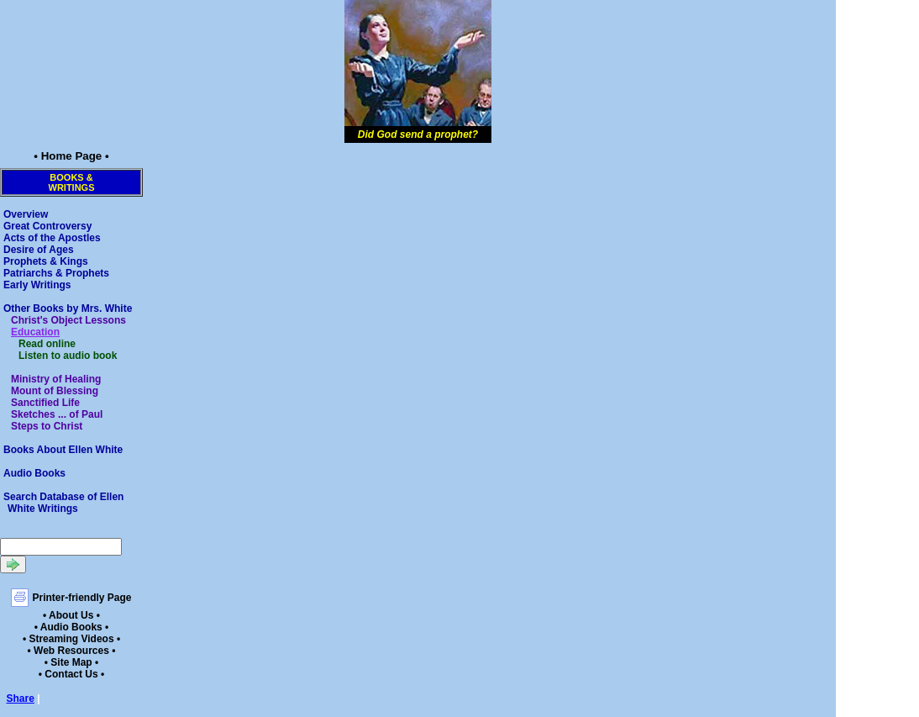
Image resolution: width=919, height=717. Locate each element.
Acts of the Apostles (52, 238)
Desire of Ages (38, 250)
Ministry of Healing (56, 379)
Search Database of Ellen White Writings (63, 502)
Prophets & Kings (45, 261)
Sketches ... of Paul (56, 414)
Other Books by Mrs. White (67, 308)
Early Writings (37, 285)
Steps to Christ (46, 426)
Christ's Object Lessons (68, 320)
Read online (47, 344)
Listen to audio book (67, 355)
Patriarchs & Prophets (56, 273)
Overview (25, 214)
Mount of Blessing (54, 391)
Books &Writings (72, 182)
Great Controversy (47, 226)
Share (20, 698)
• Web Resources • (72, 650)
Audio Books (34, 473)
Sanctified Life (45, 403)
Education (35, 332)
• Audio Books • (71, 627)
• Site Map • (71, 662)
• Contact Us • (71, 674)
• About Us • (71, 615)
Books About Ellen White (63, 450)
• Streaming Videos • (71, 639)
